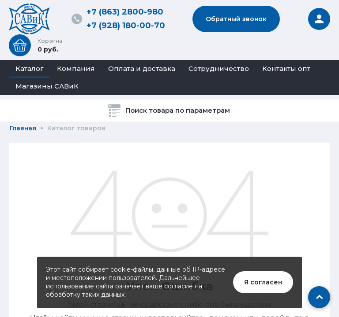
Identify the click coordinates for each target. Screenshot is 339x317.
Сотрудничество (218, 68)
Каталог (29, 68)
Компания (76, 68)
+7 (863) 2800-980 (125, 12)
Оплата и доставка (141, 68)
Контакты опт (286, 68)
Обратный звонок (236, 19)
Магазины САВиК (47, 86)
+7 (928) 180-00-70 (126, 25)
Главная (23, 128)
